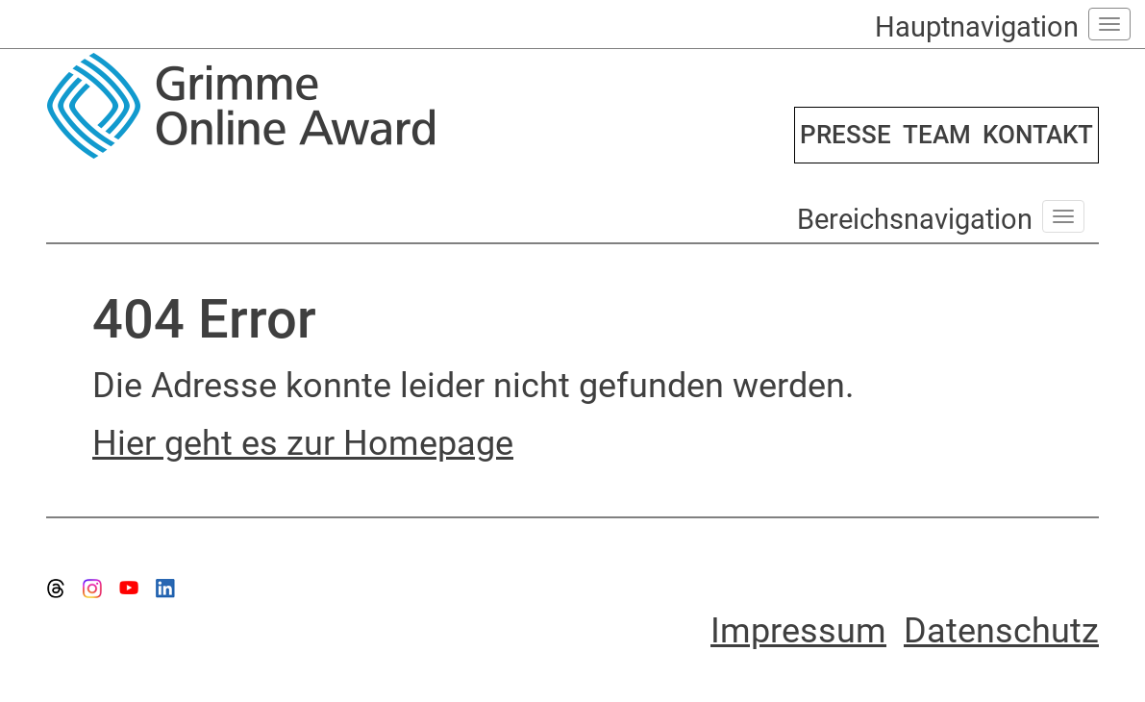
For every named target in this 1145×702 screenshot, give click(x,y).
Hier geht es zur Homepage (302, 443)
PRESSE (845, 134)
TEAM (937, 134)
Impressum (798, 631)
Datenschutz (1001, 631)
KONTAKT (1038, 134)
